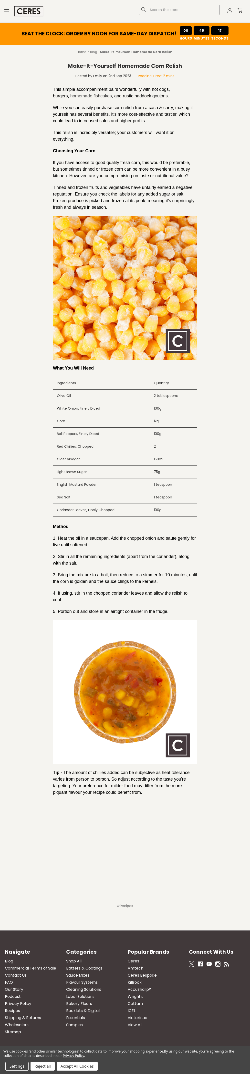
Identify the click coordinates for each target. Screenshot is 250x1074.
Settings (17, 1066)
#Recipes (125, 905)
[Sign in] (230, 11)
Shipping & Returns (23, 1018)
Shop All (74, 961)
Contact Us (16, 975)
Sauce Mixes (77, 975)
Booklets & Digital (83, 1010)
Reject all (42, 1066)
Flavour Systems (82, 982)
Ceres (133, 961)
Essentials (75, 1018)
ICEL (131, 1010)
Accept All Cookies (77, 1066)
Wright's (135, 996)
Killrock (135, 982)
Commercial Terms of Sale (30, 968)
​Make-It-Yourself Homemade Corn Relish (125, 66)
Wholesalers (17, 1025)
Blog (9, 961)
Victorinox (137, 1018)
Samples (74, 1025)
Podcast (13, 996)
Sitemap (13, 1032)
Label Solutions (80, 996)
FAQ (9, 982)
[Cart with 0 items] (240, 11)
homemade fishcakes (91, 95)
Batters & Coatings (84, 968)
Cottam (135, 1003)
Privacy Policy (18, 1003)
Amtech (135, 968)
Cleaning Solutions (83, 989)
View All (135, 1025)
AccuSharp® (139, 989)
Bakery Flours (79, 1003)
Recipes (12, 1010)
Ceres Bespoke (142, 975)
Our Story (14, 989)
